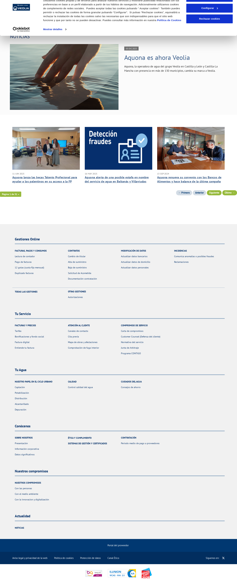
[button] (10, 194)
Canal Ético (113, 558)
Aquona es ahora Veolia (157, 57)
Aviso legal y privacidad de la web (29, 558)
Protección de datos (90, 558)
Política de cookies (64, 558)
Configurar (209, 19)
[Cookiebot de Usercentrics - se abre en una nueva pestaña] (21, 40)
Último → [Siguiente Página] (230, 192)
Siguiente (214, 192)
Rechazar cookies (209, 30)
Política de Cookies (169, 31)
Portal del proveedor (118, 545)
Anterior (199, 192)
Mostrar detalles (52, 40)
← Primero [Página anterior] (184, 192)
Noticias (19, 527)
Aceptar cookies (209, 8)
